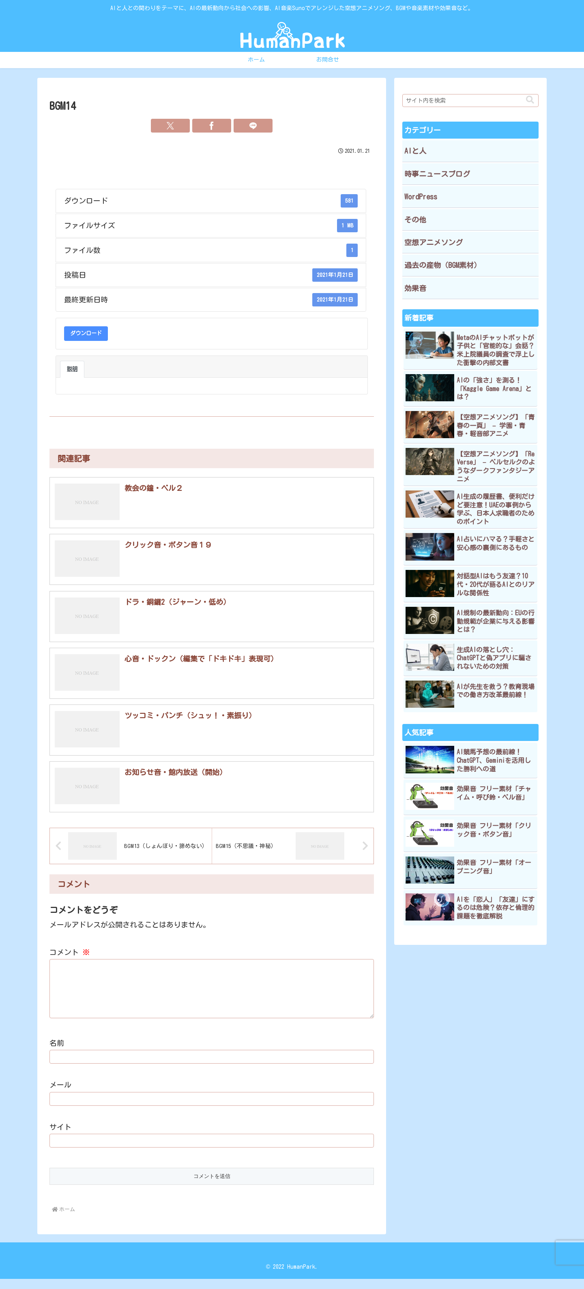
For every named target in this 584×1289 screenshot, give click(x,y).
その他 (415, 219)
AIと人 (415, 150)
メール (60, 1095)
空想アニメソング (433, 242)
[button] (530, 100)
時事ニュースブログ (437, 174)
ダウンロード (86, 333)
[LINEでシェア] (253, 126)
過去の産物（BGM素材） (442, 265)
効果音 (415, 288)
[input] (470, 100)
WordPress (420, 196)
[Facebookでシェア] (211, 126)
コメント (69, 953)
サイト (60, 1137)
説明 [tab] (72, 369)
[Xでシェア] (170, 126)
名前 (56, 1053)
